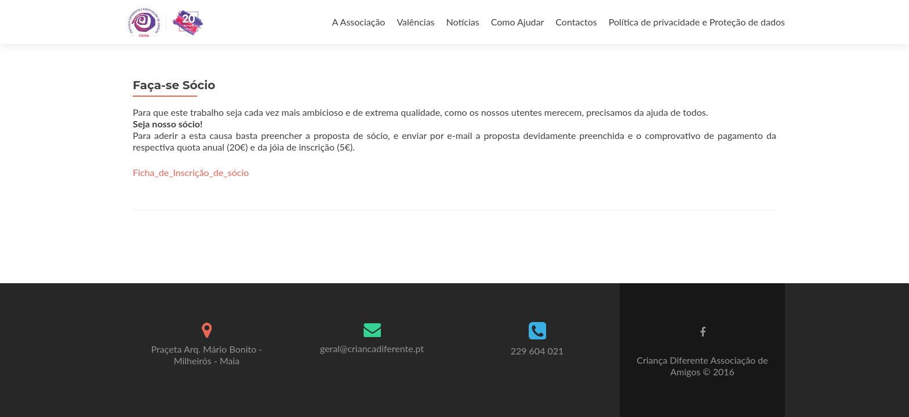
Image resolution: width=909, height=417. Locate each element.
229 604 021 (537, 350)
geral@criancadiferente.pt (372, 348)
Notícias (462, 21)
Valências (415, 21)
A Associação (359, 21)
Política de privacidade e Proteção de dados (697, 21)
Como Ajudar (517, 21)
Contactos (576, 21)
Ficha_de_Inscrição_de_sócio (191, 172)
